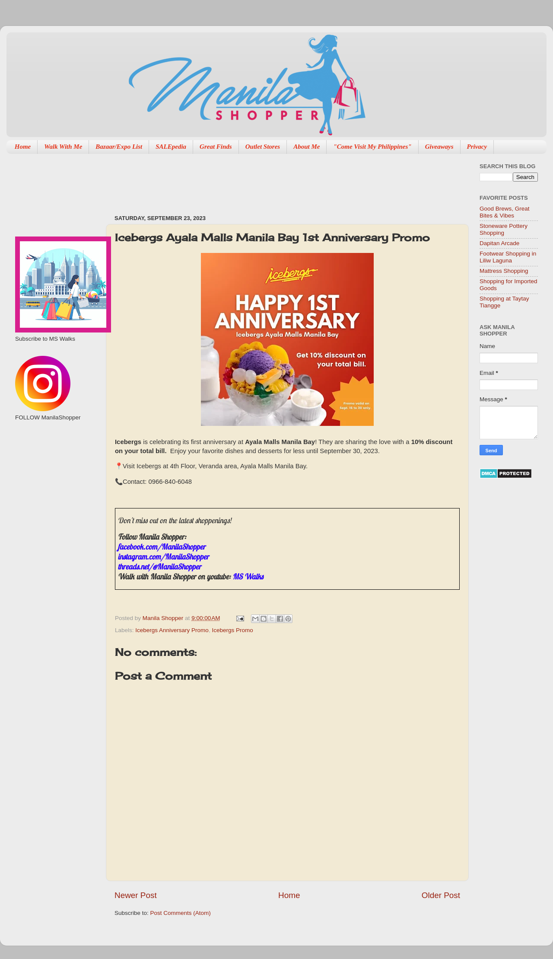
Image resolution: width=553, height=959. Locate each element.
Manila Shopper (164, 618)
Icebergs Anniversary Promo (172, 630)
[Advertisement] (271, 179)
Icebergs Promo (232, 630)
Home (23, 146)
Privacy (477, 146)
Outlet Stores (262, 146)
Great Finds (216, 146)
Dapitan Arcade (499, 243)
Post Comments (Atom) (180, 913)
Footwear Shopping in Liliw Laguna (508, 257)
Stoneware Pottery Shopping (504, 229)
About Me (306, 146)
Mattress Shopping (504, 271)
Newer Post (135, 895)
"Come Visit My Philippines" (372, 146)
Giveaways (439, 146)
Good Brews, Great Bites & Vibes (505, 212)
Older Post (441, 895)
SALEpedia (171, 146)
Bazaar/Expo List (118, 146)
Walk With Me (63, 146)
